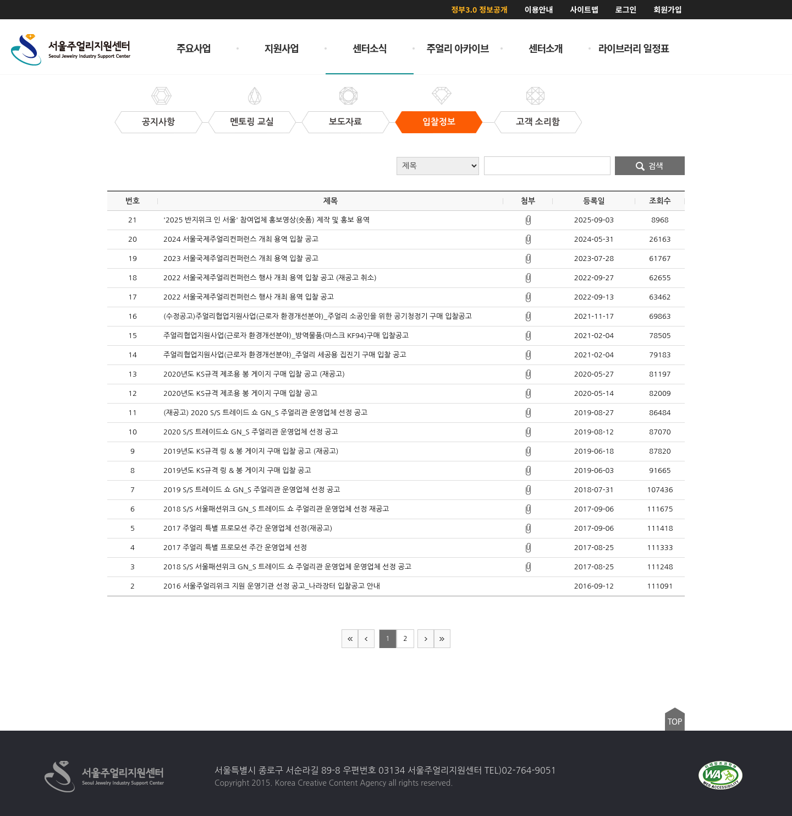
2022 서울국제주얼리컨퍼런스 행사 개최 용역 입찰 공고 (248, 297)
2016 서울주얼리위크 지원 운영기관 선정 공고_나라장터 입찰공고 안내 (271, 586)
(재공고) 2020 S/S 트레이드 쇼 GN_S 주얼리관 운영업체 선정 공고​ (265, 412)
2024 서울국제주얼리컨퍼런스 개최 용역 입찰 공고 (240, 239)
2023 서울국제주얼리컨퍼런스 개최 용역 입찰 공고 (240, 258)
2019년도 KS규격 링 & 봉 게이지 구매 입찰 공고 (237, 470)
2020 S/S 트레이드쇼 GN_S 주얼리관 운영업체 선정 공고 (250, 432)
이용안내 (539, 9)
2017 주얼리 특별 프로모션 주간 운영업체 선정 (235, 547)
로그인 (626, 9)
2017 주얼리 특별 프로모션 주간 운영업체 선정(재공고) (247, 528)
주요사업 (194, 48)
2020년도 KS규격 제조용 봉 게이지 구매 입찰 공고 (240, 393)
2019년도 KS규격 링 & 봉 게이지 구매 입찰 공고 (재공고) (251, 451)
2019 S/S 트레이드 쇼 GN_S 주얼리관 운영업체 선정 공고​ (251, 489)
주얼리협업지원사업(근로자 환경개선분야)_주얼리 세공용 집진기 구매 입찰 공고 (284, 354)
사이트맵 (584, 9)
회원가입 (667, 9)
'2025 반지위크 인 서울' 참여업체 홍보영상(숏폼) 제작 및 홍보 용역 (266, 220)
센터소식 (370, 48)
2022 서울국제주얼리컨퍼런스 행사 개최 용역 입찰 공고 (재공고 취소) (270, 277)
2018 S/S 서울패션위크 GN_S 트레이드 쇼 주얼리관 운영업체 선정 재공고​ (276, 509)
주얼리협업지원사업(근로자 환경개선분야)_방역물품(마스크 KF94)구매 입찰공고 (286, 335)
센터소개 (546, 48)
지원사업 (282, 48)
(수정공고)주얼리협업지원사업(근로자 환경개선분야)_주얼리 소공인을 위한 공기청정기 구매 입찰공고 (317, 316)
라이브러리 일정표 (633, 48)
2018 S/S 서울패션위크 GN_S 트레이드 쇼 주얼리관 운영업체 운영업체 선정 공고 (287, 566)
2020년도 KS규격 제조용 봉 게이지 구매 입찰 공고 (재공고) (254, 374)
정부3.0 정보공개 (479, 9)
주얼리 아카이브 (458, 48)
